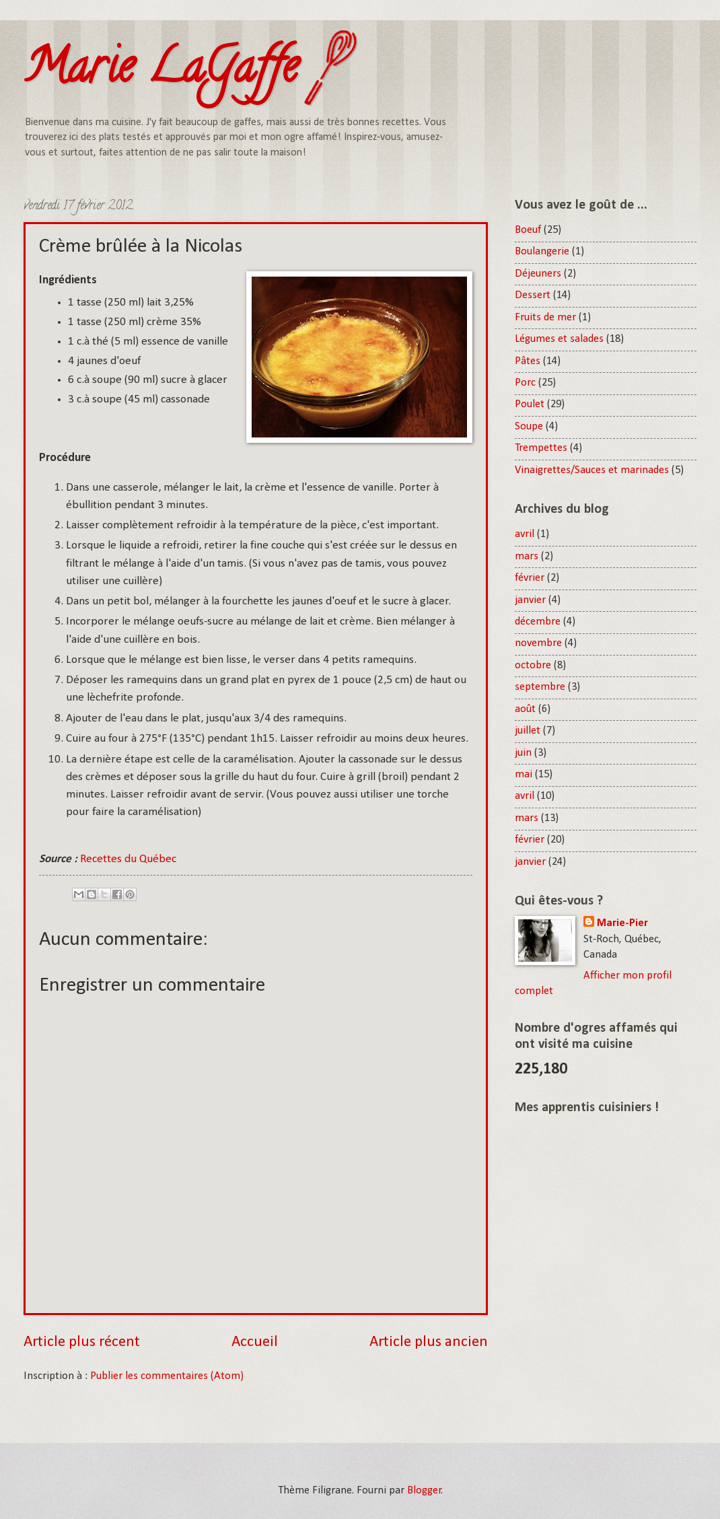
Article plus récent (82, 1342)
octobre (533, 665)
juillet (527, 731)
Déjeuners (538, 274)
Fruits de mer (545, 317)
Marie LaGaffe (161, 71)
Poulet (529, 404)
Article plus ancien (428, 1342)
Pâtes (527, 361)
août (525, 709)
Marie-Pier (622, 923)
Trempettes (541, 448)
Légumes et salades (559, 339)
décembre (538, 621)
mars (526, 556)
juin (523, 753)
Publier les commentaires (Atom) (167, 1376)
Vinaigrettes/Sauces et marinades (592, 470)
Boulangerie (542, 251)
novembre (538, 643)
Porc (525, 383)
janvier (530, 600)
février (529, 578)
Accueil (254, 1342)
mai (523, 774)
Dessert (532, 295)
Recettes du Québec (128, 859)
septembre (540, 687)
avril (524, 534)
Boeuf (528, 230)
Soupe (529, 426)
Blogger (424, 1490)
